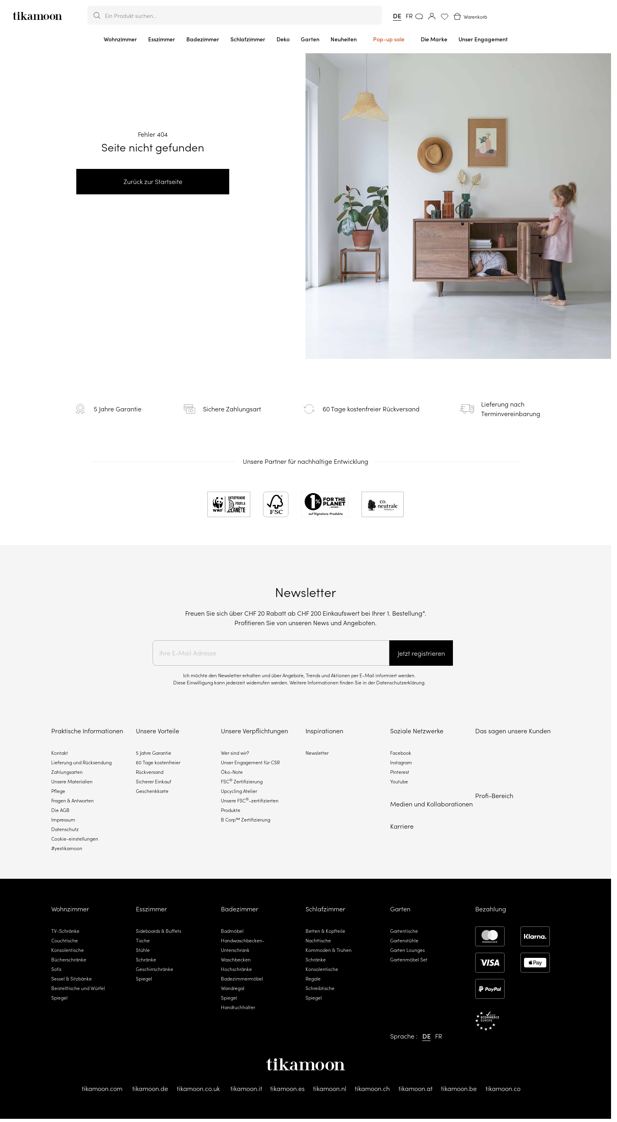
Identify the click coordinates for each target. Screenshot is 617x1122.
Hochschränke (236, 969)
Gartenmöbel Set (408, 960)
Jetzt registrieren (421, 653)
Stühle (143, 950)
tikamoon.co (502, 1089)
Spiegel (59, 998)
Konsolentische (67, 950)
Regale (313, 979)
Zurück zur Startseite (153, 182)
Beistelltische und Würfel (78, 988)
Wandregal (232, 988)
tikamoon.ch (372, 1089)
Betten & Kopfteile (325, 931)
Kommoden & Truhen (329, 950)
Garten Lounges (407, 950)
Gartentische (404, 931)
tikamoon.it (246, 1089)
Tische (143, 941)
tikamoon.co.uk (198, 1089)
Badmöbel (232, 931)
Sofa (56, 969)
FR (409, 16)
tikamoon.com (102, 1089)
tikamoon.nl (329, 1089)
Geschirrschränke (154, 969)
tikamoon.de (150, 1089)
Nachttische (318, 941)
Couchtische (64, 941)
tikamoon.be (459, 1089)
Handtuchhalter (238, 1007)
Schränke (146, 960)
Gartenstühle (404, 941)
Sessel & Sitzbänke (71, 979)
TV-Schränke (65, 931)
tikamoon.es (287, 1089)
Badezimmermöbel (242, 979)
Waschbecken (236, 960)
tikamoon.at (415, 1089)
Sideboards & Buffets (158, 931)
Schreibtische (320, 988)
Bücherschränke (68, 960)
